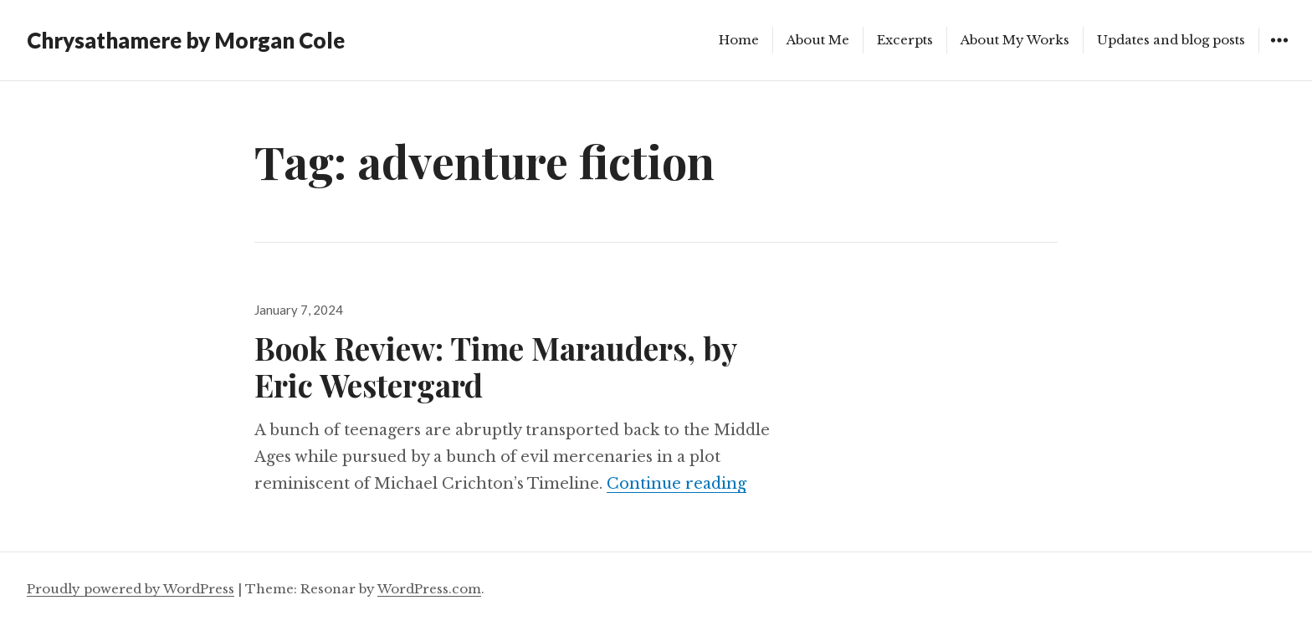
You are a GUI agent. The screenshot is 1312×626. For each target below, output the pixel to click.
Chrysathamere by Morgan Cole (186, 40)
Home (739, 40)
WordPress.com (429, 589)
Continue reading (676, 484)
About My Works (1015, 40)
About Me (818, 40)
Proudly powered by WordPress (130, 589)
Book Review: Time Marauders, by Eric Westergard (495, 366)
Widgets (1279, 52)
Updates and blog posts (1171, 40)
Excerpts (905, 40)
